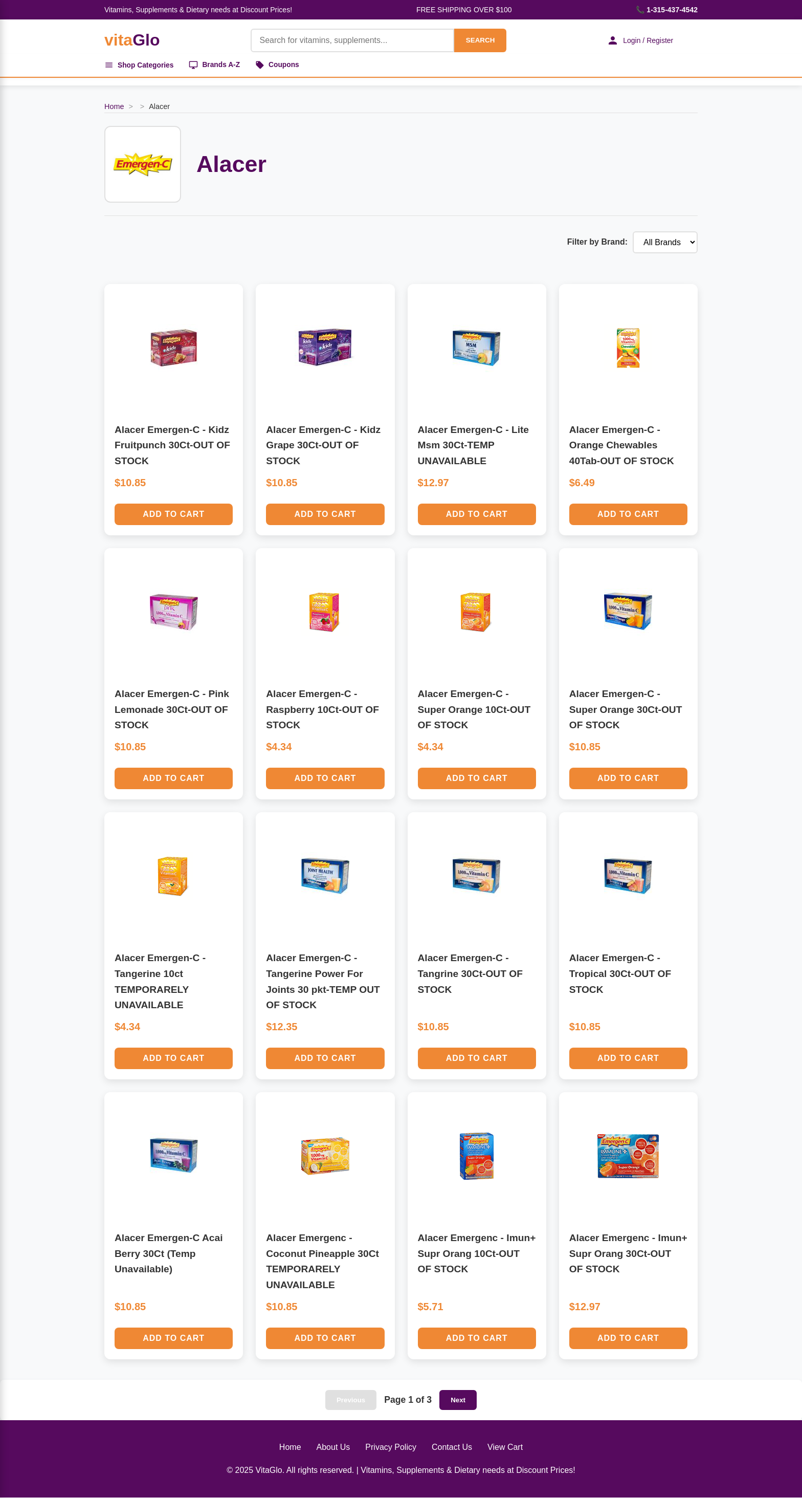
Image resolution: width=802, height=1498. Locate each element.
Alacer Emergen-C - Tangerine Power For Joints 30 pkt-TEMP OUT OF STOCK (323, 982)
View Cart (505, 1447)
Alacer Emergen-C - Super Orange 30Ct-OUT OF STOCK (625, 710)
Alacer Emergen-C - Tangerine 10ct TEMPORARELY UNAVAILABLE (160, 982)
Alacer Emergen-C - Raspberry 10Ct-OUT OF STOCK (322, 710)
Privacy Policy (390, 1447)
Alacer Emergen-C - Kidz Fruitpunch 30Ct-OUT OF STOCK (172, 446)
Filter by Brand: (597, 242)
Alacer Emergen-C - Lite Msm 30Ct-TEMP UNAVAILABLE (473, 446)
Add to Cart (174, 514)
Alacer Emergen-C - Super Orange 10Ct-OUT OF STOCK (474, 710)
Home (114, 107)
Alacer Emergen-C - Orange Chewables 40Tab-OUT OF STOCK (621, 446)
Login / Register (639, 40)
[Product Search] (351, 40)
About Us (333, 1447)
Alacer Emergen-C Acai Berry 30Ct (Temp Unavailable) (169, 1254)
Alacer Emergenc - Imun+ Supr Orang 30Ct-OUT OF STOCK (628, 1254)
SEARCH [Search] (478, 40)
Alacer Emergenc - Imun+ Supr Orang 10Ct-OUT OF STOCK (477, 1254)
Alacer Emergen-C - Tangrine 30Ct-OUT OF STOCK (470, 974)
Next (458, 1400)
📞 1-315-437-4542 (667, 10)
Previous (351, 1400)
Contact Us (452, 1447)
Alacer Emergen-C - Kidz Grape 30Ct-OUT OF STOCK (323, 446)
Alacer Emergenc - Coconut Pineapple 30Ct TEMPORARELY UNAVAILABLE (322, 1262)
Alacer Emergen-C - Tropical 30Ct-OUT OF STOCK (620, 974)
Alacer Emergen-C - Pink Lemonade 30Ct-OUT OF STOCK (172, 710)
